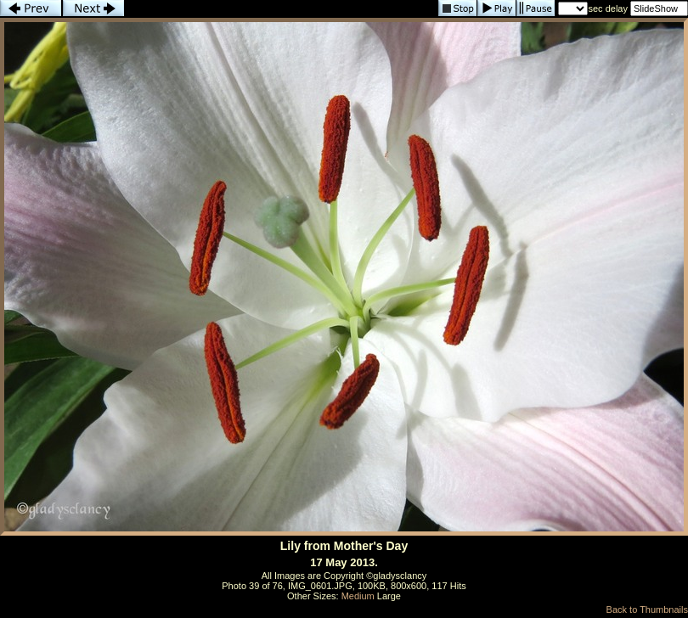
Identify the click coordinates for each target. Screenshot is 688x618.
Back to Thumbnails (647, 609)
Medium (358, 596)
